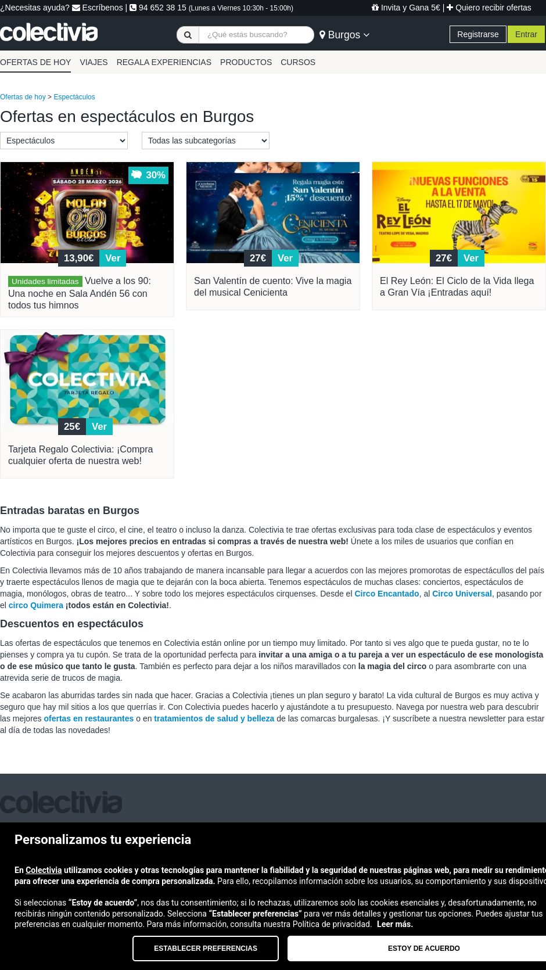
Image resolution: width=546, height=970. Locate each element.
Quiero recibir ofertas (489, 7)
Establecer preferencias (205, 948)
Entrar (526, 34)
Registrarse (478, 34)
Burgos (344, 35)
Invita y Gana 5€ (406, 7)
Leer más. (395, 924)
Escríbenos (97, 7)
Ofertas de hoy (23, 97)
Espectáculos (74, 97)
